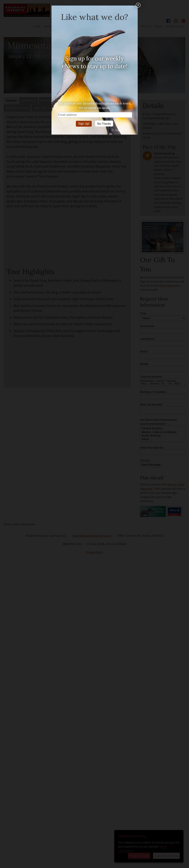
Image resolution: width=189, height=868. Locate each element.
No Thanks (104, 123)
